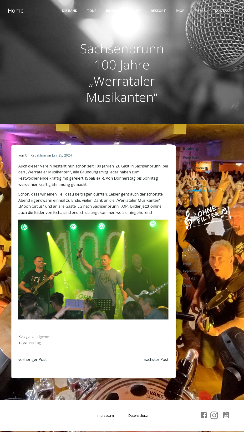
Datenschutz (192, 257)
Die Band (70, 11)
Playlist (134, 11)
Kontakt (223, 11)
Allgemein (43, 337)
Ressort (158, 11)
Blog (186, 249)
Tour (92, 11)
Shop (180, 11)
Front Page (191, 264)
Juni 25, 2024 (62, 155)
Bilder (111, 11)
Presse (200, 11)
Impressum (191, 271)
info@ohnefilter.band (199, 190)
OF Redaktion (35, 155)
